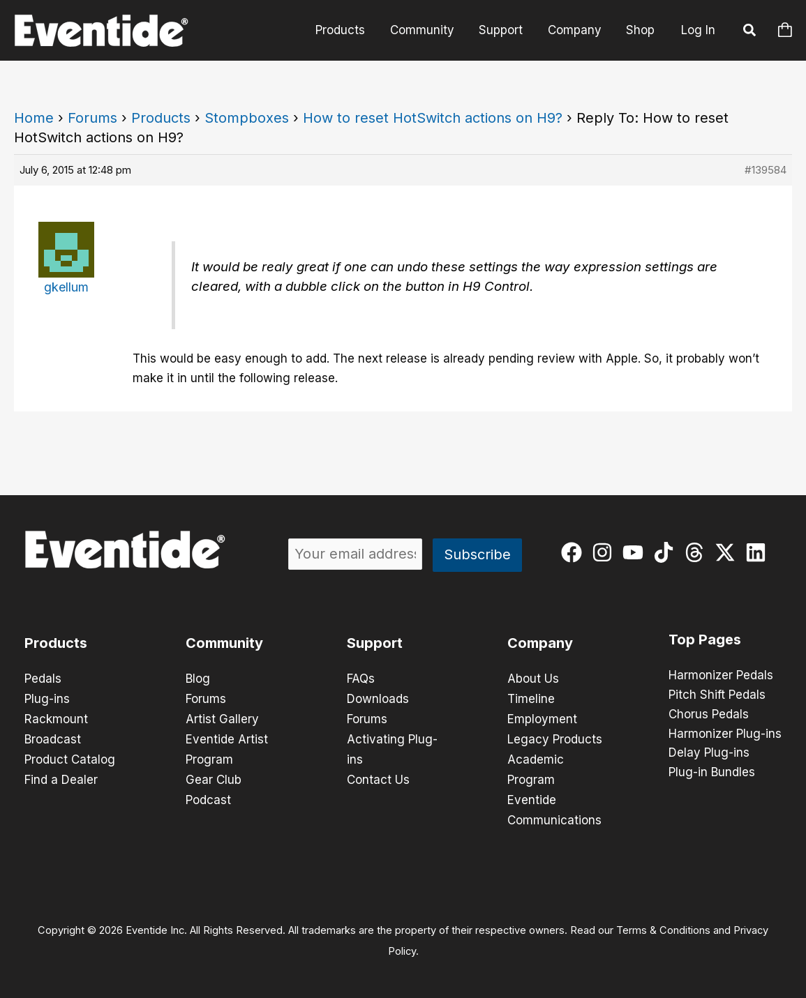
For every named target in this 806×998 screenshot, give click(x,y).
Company (576, 30)
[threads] (697, 552)
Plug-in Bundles (712, 773)
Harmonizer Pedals (721, 676)
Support (503, 30)
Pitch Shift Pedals (717, 695)
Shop (641, 30)
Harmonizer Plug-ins (725, 734)
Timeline (531, 698)
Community (426, 30)
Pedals (42, 679)
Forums (92, 117)
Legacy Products (554, 737)
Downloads (378, 698)
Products (345, 30)
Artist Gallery (222, 718)
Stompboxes (246, 117)
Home (34, 117)
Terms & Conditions (663, 925)
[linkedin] (759, 552)
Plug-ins (47, 698)
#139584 (765, 169)
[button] (750, 32)
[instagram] (605, 552)
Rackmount (56, 718)
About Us (533, 679)
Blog (198, 679)
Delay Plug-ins (709, 754)
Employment (542, 718)
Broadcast (52, 737)
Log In (698, 30)
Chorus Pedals (709, 715)
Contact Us (378, 776)
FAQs (361, 679)
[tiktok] (666, 552)
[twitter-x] (728, 552)
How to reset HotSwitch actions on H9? (432, 117)
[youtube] (636, 552)
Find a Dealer (61, 776)
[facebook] (574, 552)
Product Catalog (69, 757)
